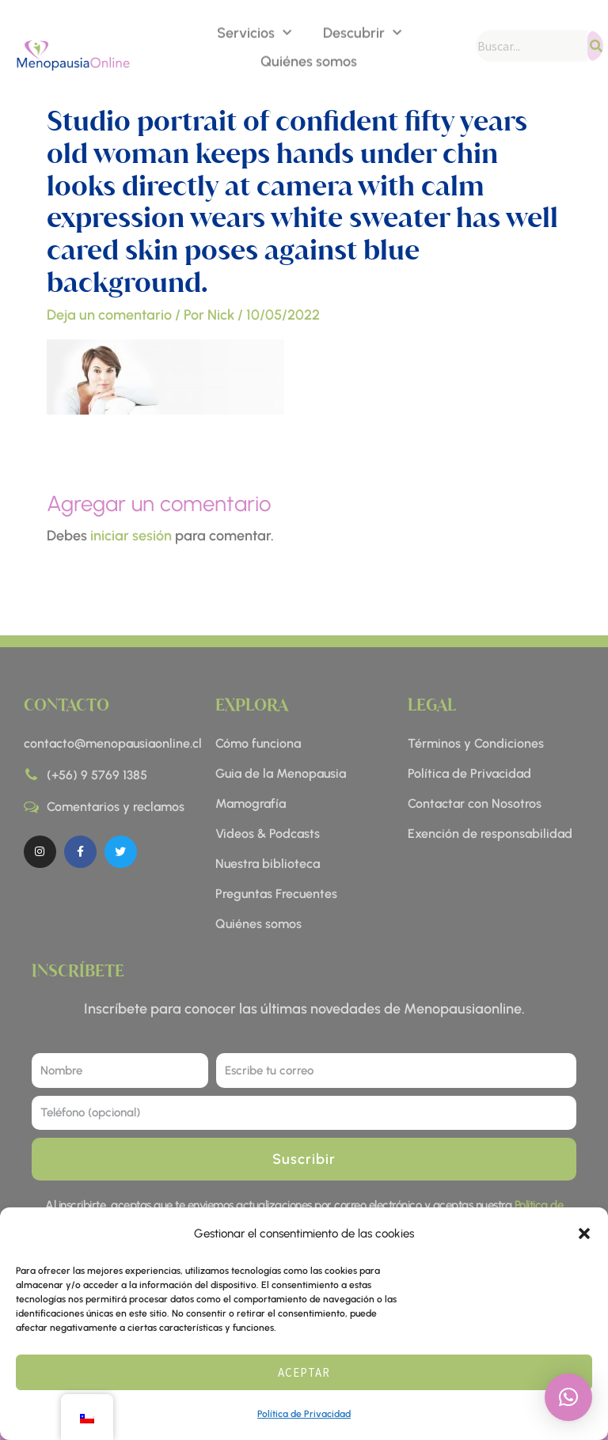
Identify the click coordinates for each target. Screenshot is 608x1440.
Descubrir (362, 32)
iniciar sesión (131, 535)
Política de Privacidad (304, 1413)
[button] (584, 1233)
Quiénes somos (308, 60)
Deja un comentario (109, 315)
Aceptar (304, 1372)
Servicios (254, 32)
